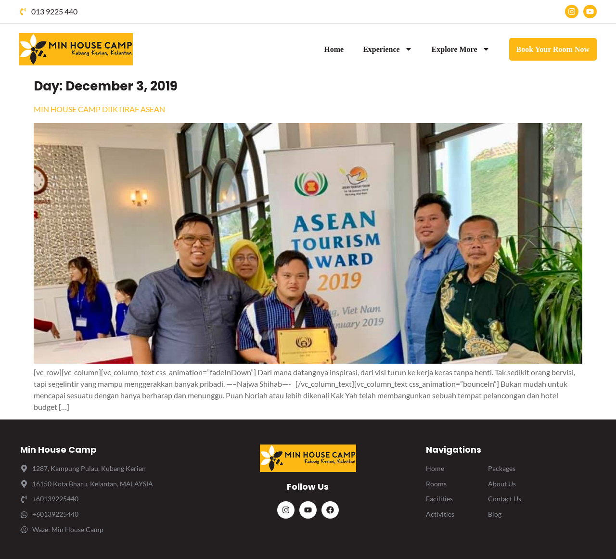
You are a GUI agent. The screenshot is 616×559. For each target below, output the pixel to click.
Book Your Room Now (553, 49)
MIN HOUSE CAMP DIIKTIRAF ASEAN (99, 109)
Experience (387, 49)
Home (334, 49)
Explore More (461, 49)
